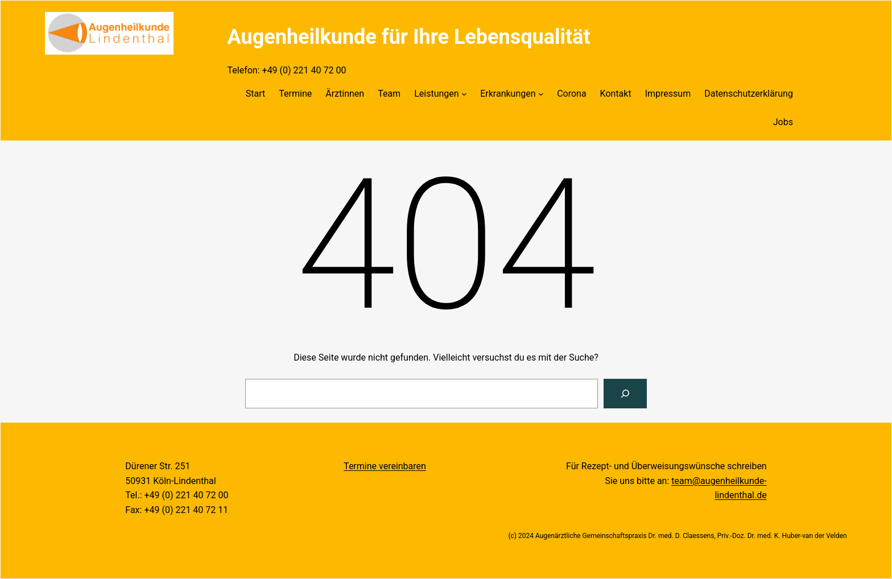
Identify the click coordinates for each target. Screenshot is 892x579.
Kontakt (615, 93)
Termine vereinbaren (385, 466)
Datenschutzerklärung (748, 93)
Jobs (783, 122)
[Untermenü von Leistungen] (464, 94)
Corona (571, 93)
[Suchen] (625, 393)
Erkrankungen (507, 93)
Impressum (668, 93)
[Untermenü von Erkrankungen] (541, 94)
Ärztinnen (344, 93)
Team (389, 93)
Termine (295, 93)
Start (255, 93)
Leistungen (436, 93)
